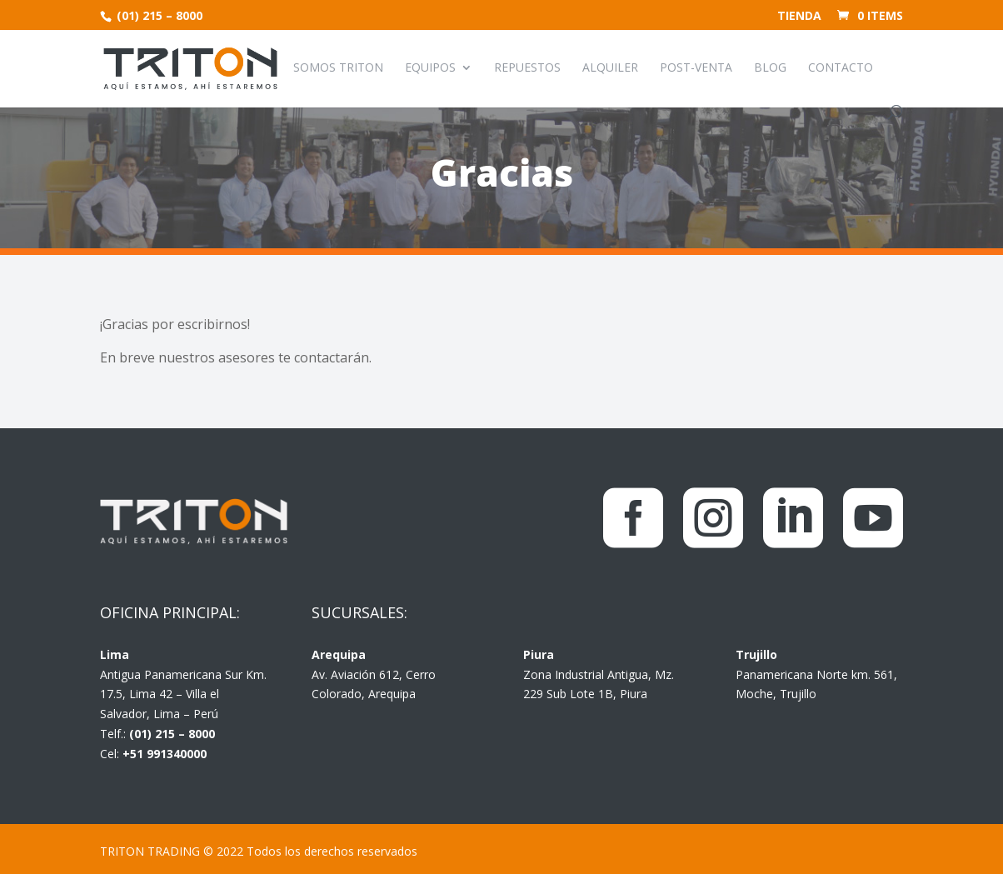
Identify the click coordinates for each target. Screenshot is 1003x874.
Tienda (799, 16)
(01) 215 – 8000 (157, 15)
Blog (770, 68)
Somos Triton (338, 68)
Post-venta (696, 68)
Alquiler (610, 68)
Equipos (430, 68)
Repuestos (527, 68)
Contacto (840, 68)
